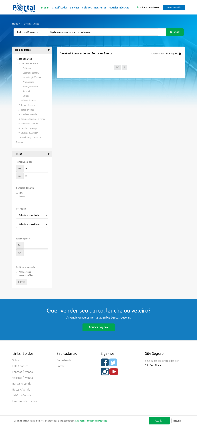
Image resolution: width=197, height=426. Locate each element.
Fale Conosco (20, 366)
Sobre (16, 360)
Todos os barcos (24, 59)
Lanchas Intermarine (24, 401)
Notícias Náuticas (119, 7)
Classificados (60, 7)
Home (15, 24)
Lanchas (74, 7)
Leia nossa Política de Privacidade (91, 421)
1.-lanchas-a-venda (30, 24)
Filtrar (21, 282)
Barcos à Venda (21, 383)
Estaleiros (100, 7)
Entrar (143, 7)
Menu (45, 7)
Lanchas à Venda (22, 371)
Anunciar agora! (98, 327)
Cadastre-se (153, 7)
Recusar (177, 421)
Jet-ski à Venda (21, 395)
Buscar (175, 32)
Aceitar (159, 420)
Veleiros (87, 7)
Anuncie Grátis (174, 7)
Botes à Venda (21, 389)
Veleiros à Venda (22, 377)
